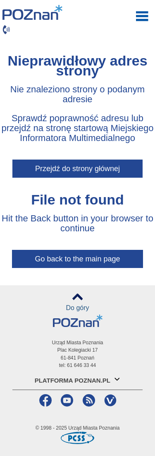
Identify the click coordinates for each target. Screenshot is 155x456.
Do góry (77, 307)
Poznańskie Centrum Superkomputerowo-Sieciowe (77, 437)
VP (109, 400)
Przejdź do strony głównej (77, 169)
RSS (88, 400)
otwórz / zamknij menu (142, 16)
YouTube (66, 400)
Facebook (44, 400)
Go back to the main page (77, 259)
